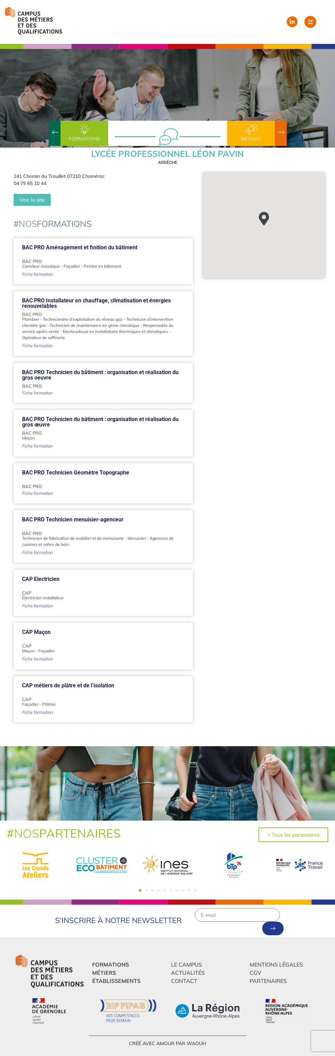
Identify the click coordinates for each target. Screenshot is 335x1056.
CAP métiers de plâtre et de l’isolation (68, 685)
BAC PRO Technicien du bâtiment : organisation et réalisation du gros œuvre (100, 422)
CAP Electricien (41, 579)
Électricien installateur (43, 597)
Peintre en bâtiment (102, 266)
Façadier (72, 266)
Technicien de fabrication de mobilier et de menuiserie (73, 538)
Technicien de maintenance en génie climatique (94, 325)
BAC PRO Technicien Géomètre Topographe (75, 472)
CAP (26, 593)
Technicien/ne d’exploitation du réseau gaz (82, 319)
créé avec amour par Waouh (167, 1043)
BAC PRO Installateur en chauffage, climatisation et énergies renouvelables (96, 303)
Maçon (28, 437)
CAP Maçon (36, 632)
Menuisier (137, 538)
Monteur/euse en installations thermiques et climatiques (115, 331)
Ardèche (167, 162)
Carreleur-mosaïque (41, 266)
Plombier (30, 319)
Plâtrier (49, 704)
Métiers (251, 139)
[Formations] (84, 129)
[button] (310, 22)
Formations (84, 139)
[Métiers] (251, 129)
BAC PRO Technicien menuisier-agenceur (72, 519)
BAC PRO (32, 261)
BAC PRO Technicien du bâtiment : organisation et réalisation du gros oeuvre (100, 375)
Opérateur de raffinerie (43, 337)
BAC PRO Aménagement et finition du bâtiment (79, 247)
